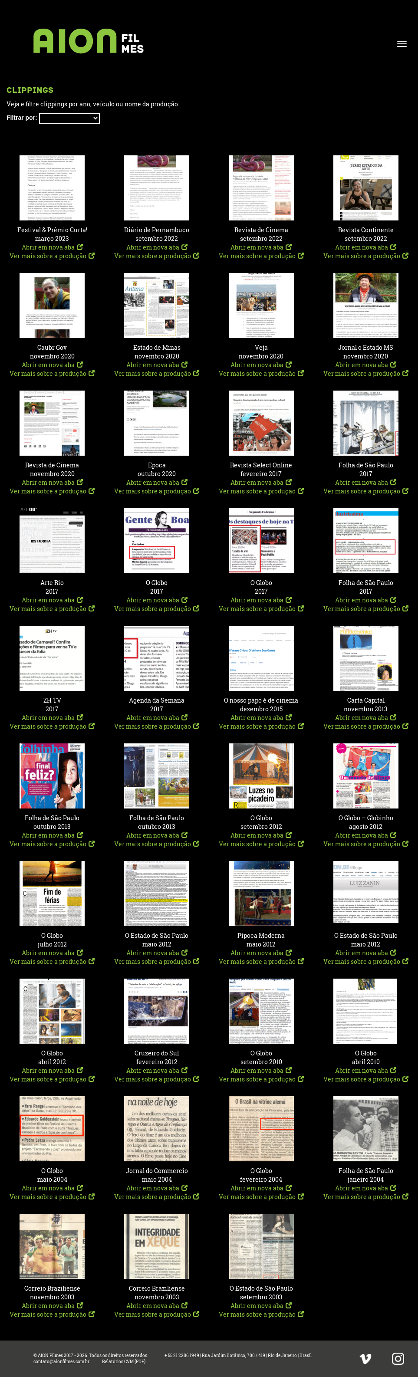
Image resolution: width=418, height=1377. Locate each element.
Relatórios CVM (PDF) (123, 1361)
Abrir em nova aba (52, 247)
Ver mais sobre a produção (52, 256)
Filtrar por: (22, 117)
